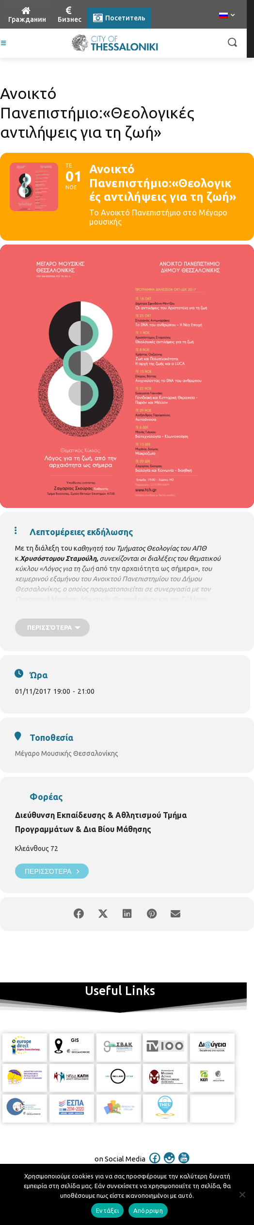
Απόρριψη (148, 1210)
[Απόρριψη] (242, 1194)
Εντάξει (107, 1210)
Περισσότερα (52, 871)
